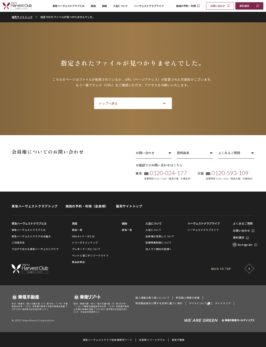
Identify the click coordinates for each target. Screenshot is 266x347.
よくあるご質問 (236, 153)
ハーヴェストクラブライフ (149, 6)
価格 (104, 6)
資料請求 (244, 6)
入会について (120, 6)
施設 (93, 6)
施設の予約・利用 (186, 6)
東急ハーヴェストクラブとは (68, 6)
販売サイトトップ (22, 17)
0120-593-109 (230, 172)
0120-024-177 (168, 172)
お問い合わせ (217, 6)
